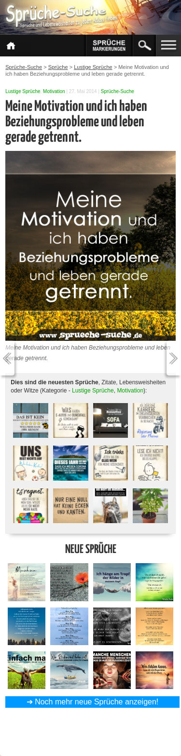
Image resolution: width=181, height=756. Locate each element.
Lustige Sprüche (22, 91)
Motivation (54, 91)
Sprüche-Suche (117, 91)
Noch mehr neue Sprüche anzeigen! (96, 702)
